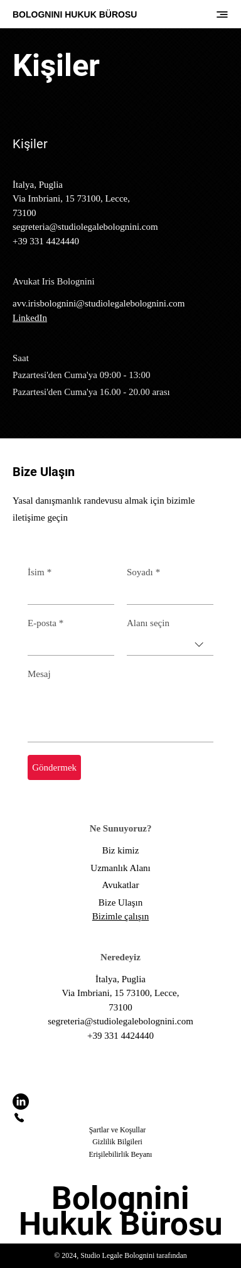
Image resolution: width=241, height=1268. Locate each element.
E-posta (45, 623)
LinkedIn (30, 318)
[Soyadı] (166, 593)
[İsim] (67, 593)
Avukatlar (120, 885)
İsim (39, 572)
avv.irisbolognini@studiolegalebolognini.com (99, 303)
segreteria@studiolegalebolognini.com (85, 227)
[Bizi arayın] (19, 1117)
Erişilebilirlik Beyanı (120, 1154)
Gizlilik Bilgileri (117, 1141)
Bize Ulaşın (120, 902)
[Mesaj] (120, 713)
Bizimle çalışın (120, 916)
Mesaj (39, 674)
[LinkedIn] (21, 1101)
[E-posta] (67, 644)
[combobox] (170, 645)
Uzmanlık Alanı (120, 868)
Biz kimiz (120, 850)
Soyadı (143, 572)
